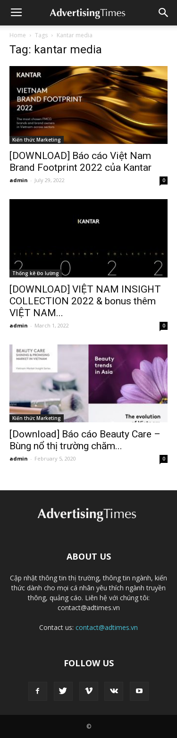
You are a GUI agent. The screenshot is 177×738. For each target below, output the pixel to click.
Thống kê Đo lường (35, 273)
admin (18, 180)
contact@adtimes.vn (107, 627)
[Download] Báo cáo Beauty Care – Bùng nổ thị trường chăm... (84, 440)
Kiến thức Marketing (36, 139)
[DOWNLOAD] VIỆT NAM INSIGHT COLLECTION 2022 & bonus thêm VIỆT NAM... (85, 301)
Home (17, 35)
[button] (164, 12)
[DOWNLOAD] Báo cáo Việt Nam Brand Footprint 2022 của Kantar (80, 161)
